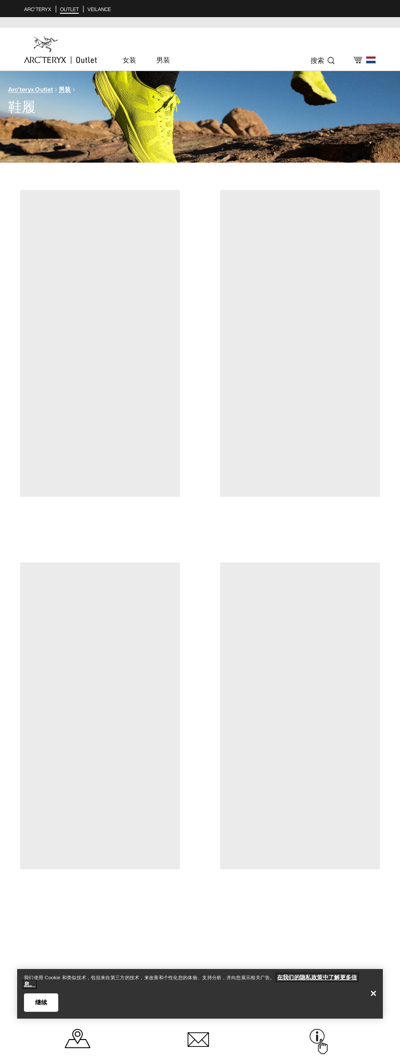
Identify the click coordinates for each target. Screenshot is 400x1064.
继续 (41, 1002)
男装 (65, 89)
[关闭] (373, 993)
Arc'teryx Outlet (30, 89)
